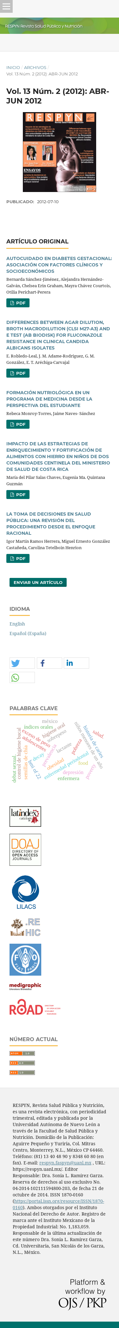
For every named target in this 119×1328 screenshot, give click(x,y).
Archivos (35, 67)
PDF (20, 302)
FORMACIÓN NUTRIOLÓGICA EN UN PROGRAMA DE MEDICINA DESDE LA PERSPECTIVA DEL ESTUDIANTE (49, 399)
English (17, 624)
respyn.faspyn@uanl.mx (65, 1163)
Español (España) (28, 633)
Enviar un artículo (38, 582)
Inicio (13, 67)
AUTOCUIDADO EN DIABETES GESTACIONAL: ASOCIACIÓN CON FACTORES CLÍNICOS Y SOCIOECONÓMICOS (59, 265)
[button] (22, 663)
